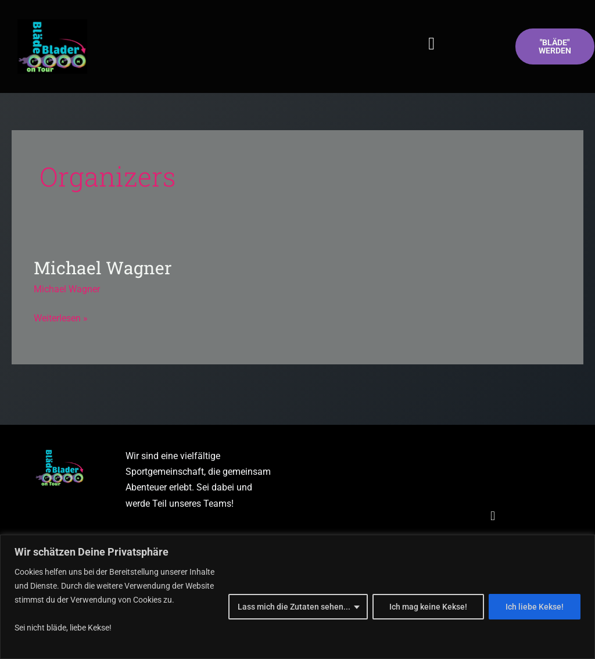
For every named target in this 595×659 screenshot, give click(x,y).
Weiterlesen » (61, 317)
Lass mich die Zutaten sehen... (294, 606)
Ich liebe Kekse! (535, 606)
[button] (431, 44)
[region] (297, 597)
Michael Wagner (103, 267)
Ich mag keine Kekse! (428, 606)
